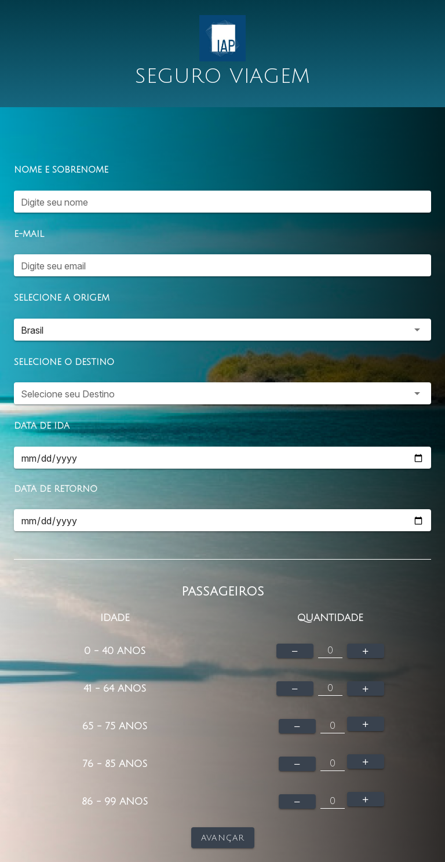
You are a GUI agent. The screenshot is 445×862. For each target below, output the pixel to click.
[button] (222, 330)
